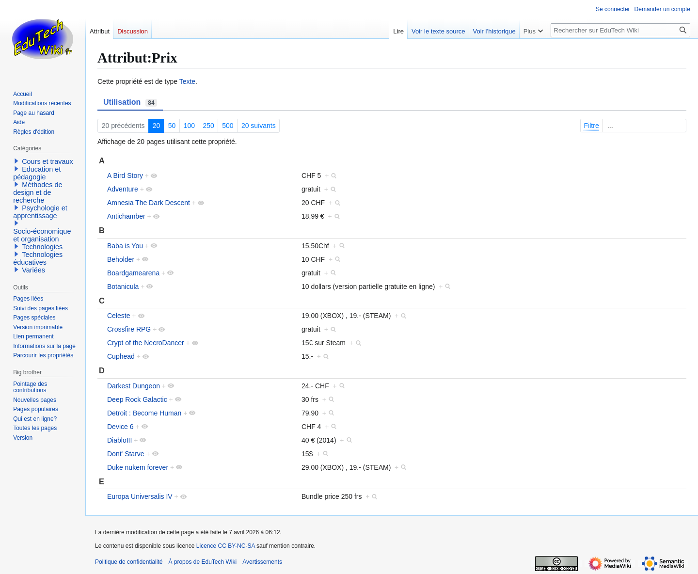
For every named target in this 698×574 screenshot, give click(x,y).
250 (208, 125)
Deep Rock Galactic (137, 399)
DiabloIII (119, 440)
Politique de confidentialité (128, 561)
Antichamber (126, 216)
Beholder (120, 259)
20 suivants (258, 125)
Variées (33, 270)
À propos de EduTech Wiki (202, 561)
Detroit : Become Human (144, 413)
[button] (16, 161)
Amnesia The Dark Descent (148, 203)
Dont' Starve (125, 454)
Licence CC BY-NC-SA (225, 545)
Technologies (42, 247)
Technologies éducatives (38, 258)
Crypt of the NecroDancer (145, 343)
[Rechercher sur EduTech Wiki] (620, 30)
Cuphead (121, 356)
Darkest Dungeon (133, 386)
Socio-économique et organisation (42, 235)
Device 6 (120, 426)
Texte (187, 81)
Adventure (122, 189)
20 (156, 125)
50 (172, 125)
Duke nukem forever (137, 467)
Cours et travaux (47, 161)
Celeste (118, 315)
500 (227, 125)
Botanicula (123, 286)
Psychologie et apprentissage (40, 212)
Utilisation (130, 102)
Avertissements (262, 561)
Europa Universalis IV (140, 496)
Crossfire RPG (129, 329)
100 (189, 125)
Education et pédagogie (37, 173)
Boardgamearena (133, 273)
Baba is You (125, 246)
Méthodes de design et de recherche (37, 192)
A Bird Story (125, 175)
